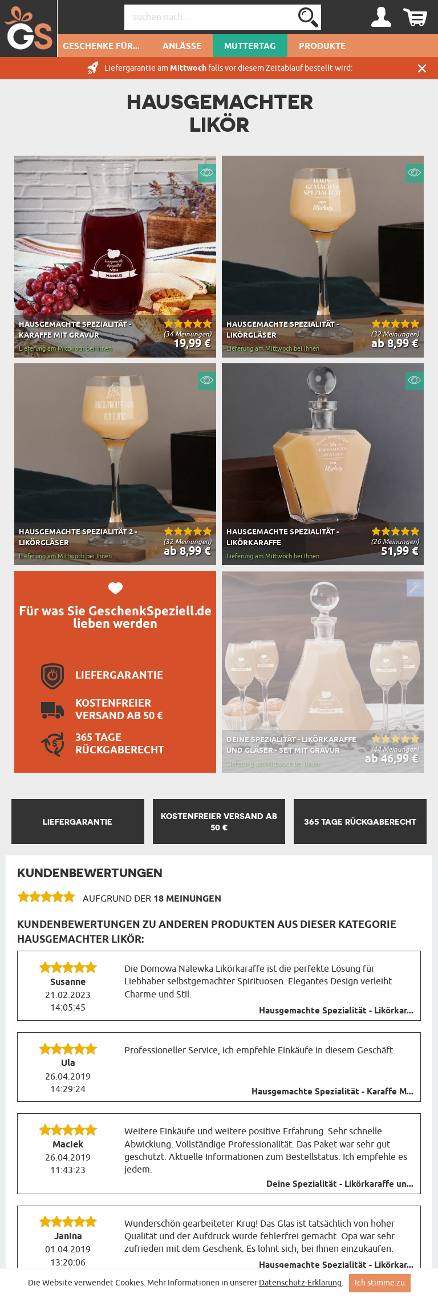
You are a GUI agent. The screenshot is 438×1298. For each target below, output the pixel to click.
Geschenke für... (101, 46)
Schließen (422, 68)
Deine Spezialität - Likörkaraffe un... (339, 1184)
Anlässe (182, 46)
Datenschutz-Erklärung (300, 1283)
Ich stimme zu (380, 1283)
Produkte (322, 46)
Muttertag (250, 46)
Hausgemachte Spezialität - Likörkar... (336, 1011)
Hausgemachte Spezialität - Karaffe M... (332, 1092)
